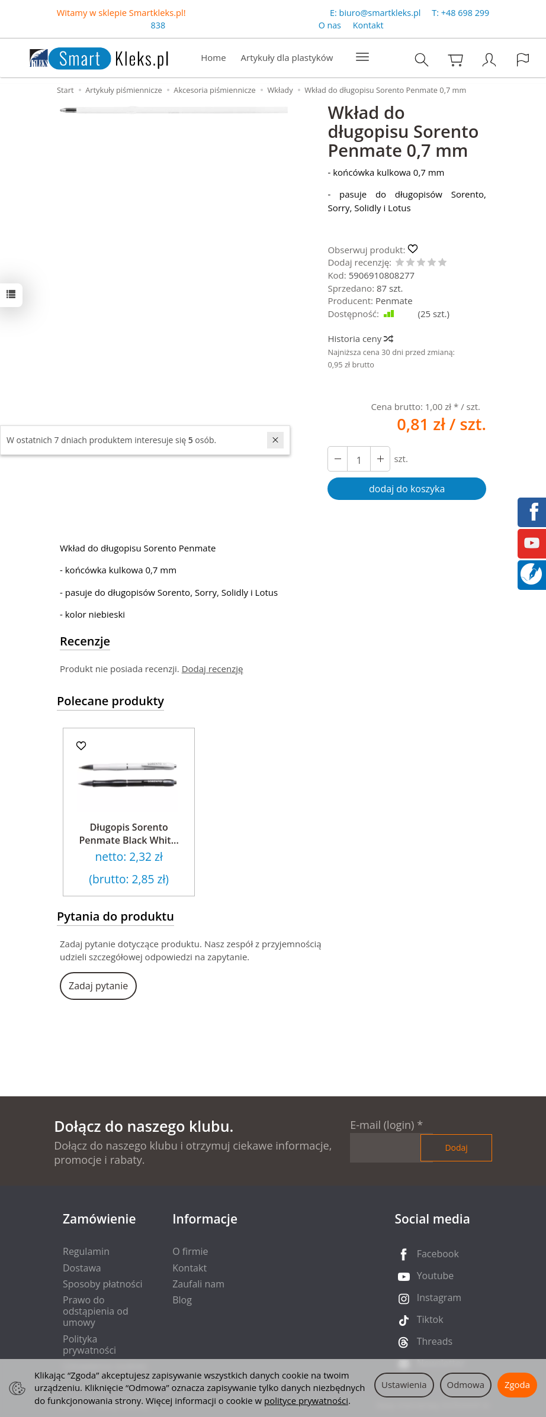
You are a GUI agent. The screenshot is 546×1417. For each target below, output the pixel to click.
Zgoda (517, 1384)
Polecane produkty (110, 701)
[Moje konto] (489, 59)
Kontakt (368, 25)
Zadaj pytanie (98, 985)
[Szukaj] (421, 59)
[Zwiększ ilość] (337, 459)
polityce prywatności (306, 1400)
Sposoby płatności (103, 1283)
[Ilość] (359, 459)
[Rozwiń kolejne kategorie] (362, 57)
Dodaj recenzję (212, 668)
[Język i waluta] (523, 59)
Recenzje (85, 641)
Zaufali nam (198, 1283)
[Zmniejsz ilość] (380, 459)
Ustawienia (404, 1384)
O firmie (190, 1251)
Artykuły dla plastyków (287, 57)
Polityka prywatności (89, 1344)
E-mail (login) (382, 1125)
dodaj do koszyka (407, 488)
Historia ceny (359, 338)
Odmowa (465, 1384)
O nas (330, 25)
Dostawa (82, 1267)
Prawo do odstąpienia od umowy (96, 1311)
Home (213, 57)
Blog (182, 1299)
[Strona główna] (87, 56)
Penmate (394, 300)
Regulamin (86, 1251)
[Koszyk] (455, 59)
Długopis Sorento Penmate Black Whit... (129, 834)
